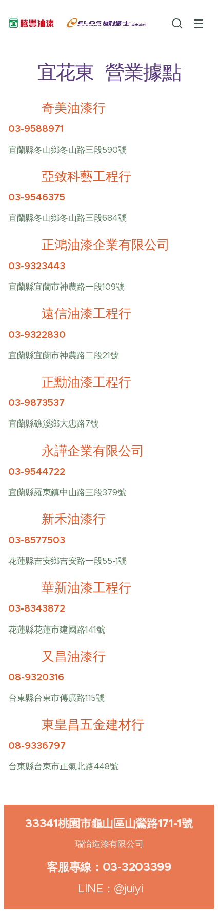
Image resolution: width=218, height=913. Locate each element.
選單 (198, 23)
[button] (177, 23)
